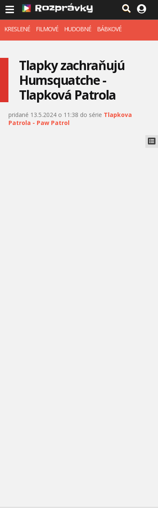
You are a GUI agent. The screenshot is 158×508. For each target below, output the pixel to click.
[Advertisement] (79, 231)
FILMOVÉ (47, 29)
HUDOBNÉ (77, 29)
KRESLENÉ (17, 29)
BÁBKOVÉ (109, 29)
